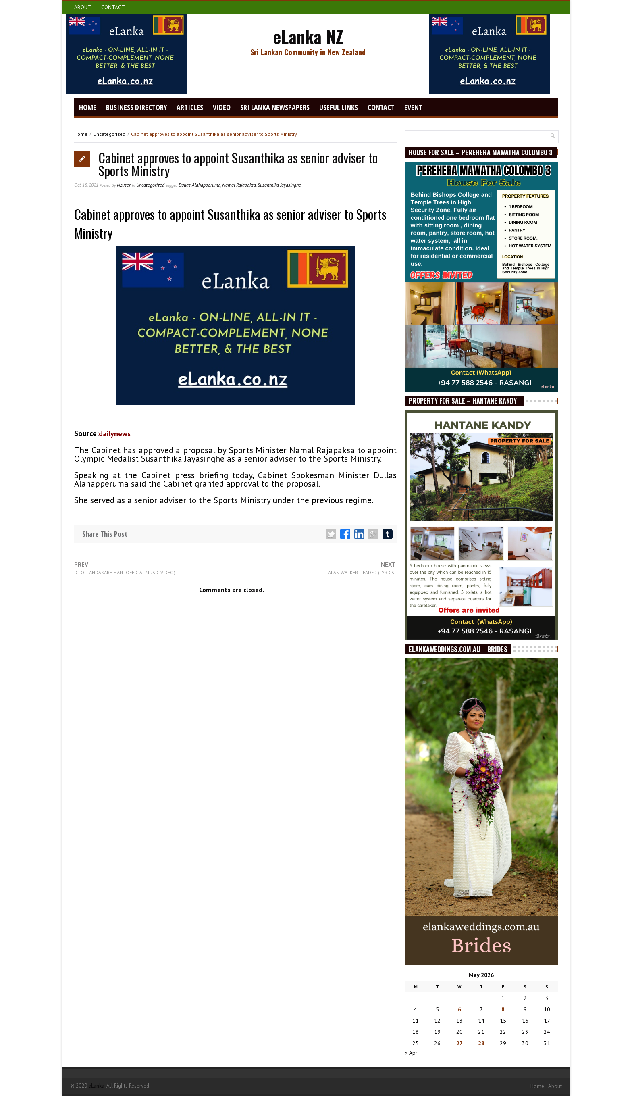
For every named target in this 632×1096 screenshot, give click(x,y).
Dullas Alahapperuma (199, 185)
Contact (113, 7)
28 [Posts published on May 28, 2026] (481, 1043)
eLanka (96, 1085)
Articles (190, 107)
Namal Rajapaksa (239, 185)
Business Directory (136, 107)
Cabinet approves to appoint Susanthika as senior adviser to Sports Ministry (238, 164)
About (82, 7)
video (222, 107)
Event (413, 107)
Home (87, 107)
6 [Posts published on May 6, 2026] (459, 1009)
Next (362, 568)
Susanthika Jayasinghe (279, 185)
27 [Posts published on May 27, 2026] (459, 1043)
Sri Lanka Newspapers (275, 107)
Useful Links (338, 107)
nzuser (124, 185)
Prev (124, 568)
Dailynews (115, 433)
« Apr (411, 1052)
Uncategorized (109, 134)
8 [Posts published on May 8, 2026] (503, 1009)
